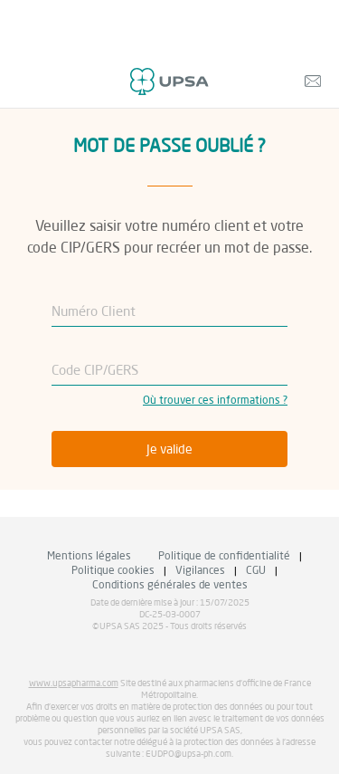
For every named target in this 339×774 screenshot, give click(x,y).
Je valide (169, 450)
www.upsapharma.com (73, 683)
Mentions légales (89, 556)
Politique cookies (113, 571)
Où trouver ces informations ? (215, 401)
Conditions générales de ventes (170, 585)
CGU (256, 571)
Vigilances (200, 571)
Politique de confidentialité (224, 556)
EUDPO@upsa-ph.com (188, 754)
